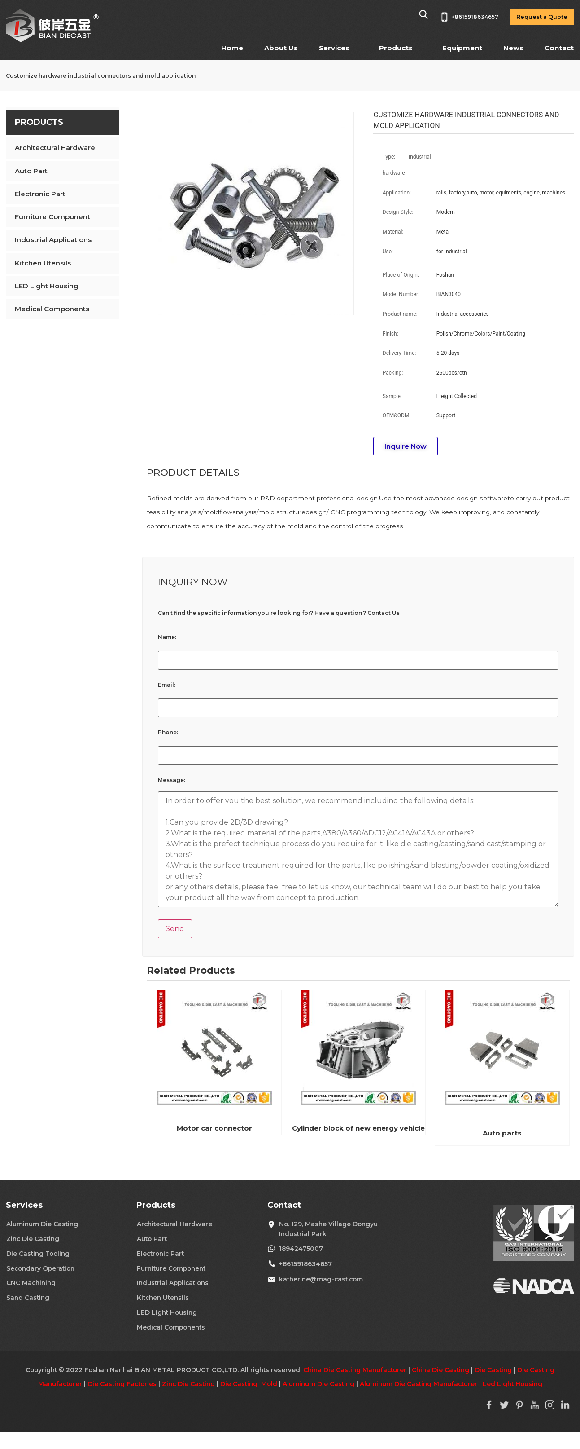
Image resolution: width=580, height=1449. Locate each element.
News (513, 48)
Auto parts (502, 1133)
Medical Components (52, 309)
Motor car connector (214, 1128)
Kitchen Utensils (43, 263)
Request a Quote (541, 16)
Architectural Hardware (55, 147)
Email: (166, 685)
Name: (167, 637)
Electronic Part (40, 194)
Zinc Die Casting (32, 1238)
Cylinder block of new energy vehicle (358, 1128)
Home (232, 48)
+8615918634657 (305, 1264)
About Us (281, 48)
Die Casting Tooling (38, 1253)
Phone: (168, 732)
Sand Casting (27, 1297)
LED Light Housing (46, 286)
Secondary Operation (40, 1268)
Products (396, 48)
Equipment (462, 48)
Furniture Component (52, 216)
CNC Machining (31, 1282)
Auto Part (31, 171)
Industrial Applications (53, 239)
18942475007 (301, 1248)
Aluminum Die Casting (42, 1224)
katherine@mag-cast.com (321, 1279)
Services (334, 48)
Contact (559, 48)
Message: (171, 780)
